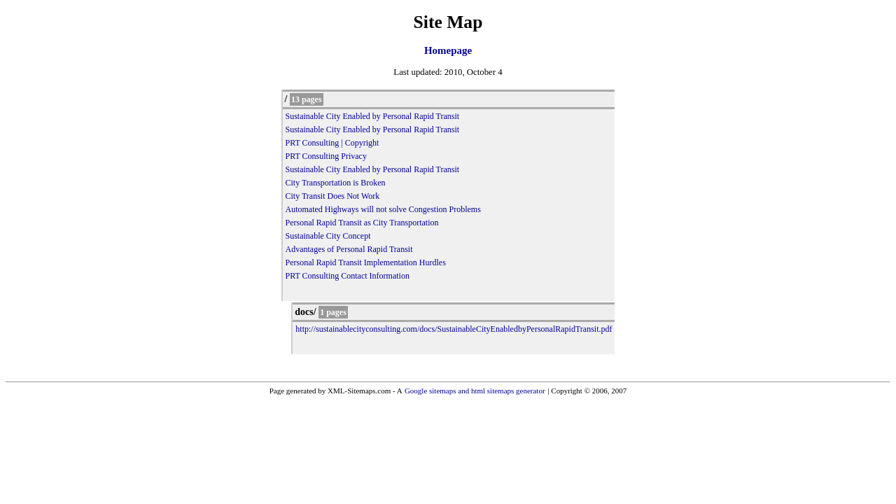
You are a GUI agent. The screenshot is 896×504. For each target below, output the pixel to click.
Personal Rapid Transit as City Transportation (362, 222)
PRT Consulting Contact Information (348, 276)
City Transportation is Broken (336, 183)
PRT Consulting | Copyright (332, 143)
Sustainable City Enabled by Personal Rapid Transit (373, 116)
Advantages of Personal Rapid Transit (349, 249)
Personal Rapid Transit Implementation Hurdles (366, 262)
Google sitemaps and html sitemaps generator (475, 390)
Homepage (448, 50)
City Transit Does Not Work (333, 196)
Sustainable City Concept (328, 236)
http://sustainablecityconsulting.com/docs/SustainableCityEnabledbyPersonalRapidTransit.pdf (453, 329)
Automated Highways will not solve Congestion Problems (383, 209)
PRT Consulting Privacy (326, 156)
